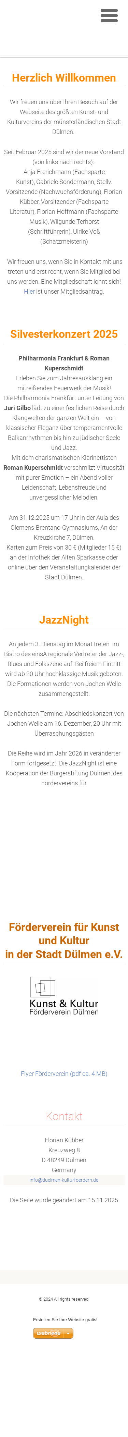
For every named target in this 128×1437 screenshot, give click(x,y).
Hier (30, 375)
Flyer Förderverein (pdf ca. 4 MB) (64, 1157)
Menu (109, 15)
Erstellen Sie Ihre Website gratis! (65, 1403)
